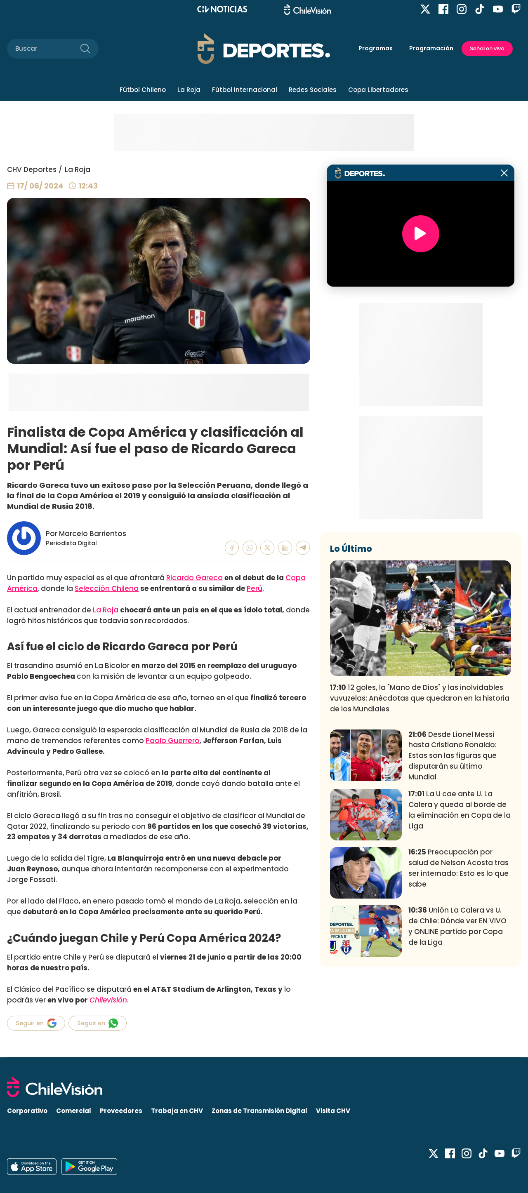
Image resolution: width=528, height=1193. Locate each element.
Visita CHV (333, 1110)
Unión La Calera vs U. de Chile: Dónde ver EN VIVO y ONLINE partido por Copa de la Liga (457, 926)
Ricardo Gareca (194, 578)
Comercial (73, 1110)
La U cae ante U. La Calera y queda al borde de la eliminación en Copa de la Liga (459, 810)
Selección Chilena (107, 588)
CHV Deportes (32, 169)
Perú (254, 588)
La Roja (188, 89)
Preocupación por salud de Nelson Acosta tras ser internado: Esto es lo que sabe (458, 868)
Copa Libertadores (378, 89)
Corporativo (27, 1110)
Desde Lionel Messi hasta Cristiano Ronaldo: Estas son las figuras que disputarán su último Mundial (452, 755)
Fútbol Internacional (244, 89)
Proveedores (121, 1110)
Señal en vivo (487, 48)
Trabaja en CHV (177, 1110)
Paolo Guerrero (173, 741)
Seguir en (36, 1023)
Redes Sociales (313, 89)
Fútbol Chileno (143, 89)
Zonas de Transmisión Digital (259, 1110)
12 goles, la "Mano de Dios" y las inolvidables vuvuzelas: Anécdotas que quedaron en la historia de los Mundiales (419, 698)
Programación (431, 48)
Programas (375, 48)
